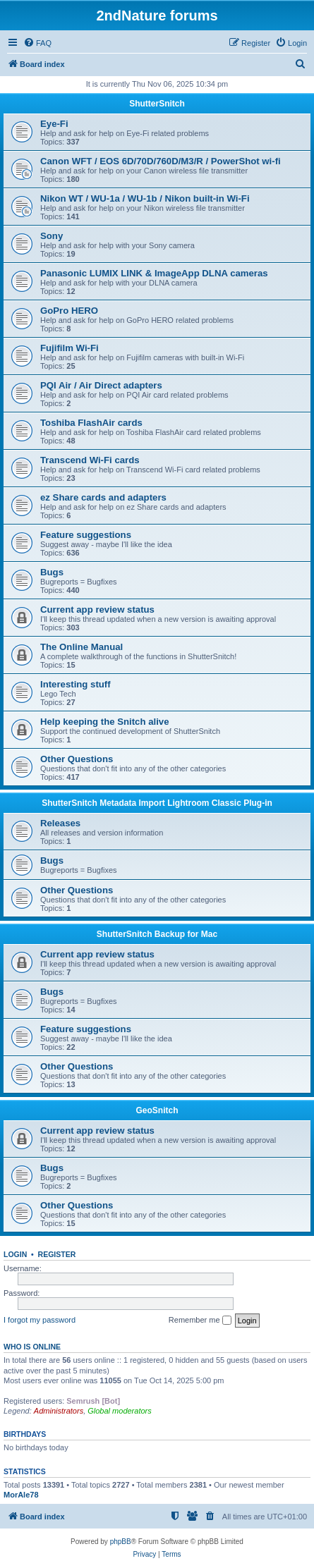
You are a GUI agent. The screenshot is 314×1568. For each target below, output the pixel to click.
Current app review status (97, 609)
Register (57, 1254)
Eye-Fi (54, 123)
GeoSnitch (156, 1110)
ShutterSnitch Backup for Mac (157, 934)
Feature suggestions (85, 534)
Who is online (32, 1346)
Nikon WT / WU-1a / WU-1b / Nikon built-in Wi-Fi (145, 198)
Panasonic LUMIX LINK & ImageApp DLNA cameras (154, 273)
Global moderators (119, 1411)
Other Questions (76, 759)
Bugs (52, 572)
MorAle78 (21, 1494)
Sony (51, 236)
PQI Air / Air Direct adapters (101, 385)
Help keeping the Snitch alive (104, 721)
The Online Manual (81, 647)
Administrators (58, 1411)
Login (15, 1254)
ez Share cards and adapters (103, 497)
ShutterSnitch (157, 104)
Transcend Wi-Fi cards (90, 460)
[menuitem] (37, 43)
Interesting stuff (75, 684)
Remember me (200, 1320)
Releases (60, 823)
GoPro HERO (69, 310)
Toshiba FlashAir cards (91, 422)
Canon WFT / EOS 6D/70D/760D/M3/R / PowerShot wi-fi (160, 161)
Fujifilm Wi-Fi (69, 348)
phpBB (120, 1541)
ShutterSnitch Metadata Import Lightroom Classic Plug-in (157, 803)
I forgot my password (40, 1320)
